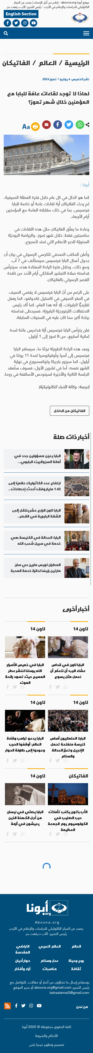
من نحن (82, 1007)
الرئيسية (77, 62)
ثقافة (76, 969)
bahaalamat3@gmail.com (69, 992)
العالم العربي (49, 946)
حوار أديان (22, 960)
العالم (47, 62)
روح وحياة (76, 960)
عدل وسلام (49, 960)
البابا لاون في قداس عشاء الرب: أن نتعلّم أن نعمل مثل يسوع (68, 670)
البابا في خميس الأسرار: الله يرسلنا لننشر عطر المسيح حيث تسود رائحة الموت (25, 673)
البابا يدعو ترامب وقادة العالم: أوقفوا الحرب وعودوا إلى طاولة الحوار (25, 744)
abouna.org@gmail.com (52, 987)
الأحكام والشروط (46, 1035)
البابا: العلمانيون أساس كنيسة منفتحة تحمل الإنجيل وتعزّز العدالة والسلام (68, 747)
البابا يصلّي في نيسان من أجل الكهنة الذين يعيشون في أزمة (25, 817)
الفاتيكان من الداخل (69, 411)
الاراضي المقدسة (22, 949)
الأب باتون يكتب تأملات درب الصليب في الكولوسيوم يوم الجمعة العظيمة (68, 820)
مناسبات (49, 969)
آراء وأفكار (23, 969)
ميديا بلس (36, 1044)
